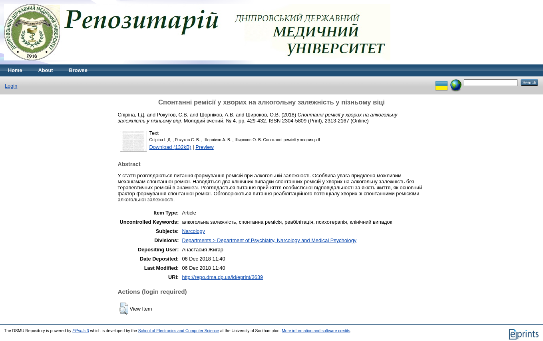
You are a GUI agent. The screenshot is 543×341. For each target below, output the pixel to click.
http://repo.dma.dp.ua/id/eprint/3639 (222, 277)
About (45, 70)
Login (11, 86)
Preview (204, 147)
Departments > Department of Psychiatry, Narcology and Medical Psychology (269, 240)
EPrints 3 (80, 331)
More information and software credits (316, 331)
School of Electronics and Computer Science (178, 331)
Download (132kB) (170, 147)
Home (15, 70)
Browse (78, 70)
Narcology (193, 231)
